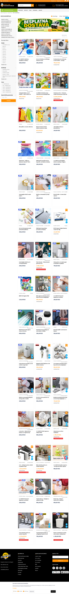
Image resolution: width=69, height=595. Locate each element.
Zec (4, 62)
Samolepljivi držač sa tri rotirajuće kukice (24, 262)
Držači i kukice (5, 24)
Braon (4, 49)
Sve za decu (37, 558)
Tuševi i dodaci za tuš (6, 30)
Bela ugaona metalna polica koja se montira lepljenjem (43, 296)
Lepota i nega (38, 556)
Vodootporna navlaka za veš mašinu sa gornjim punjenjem (26, 365)
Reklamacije (20, 562)
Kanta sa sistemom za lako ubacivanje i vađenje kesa (60, 533)
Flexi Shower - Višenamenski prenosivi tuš (43, 262)
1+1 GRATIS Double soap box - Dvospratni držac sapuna (60, 465)
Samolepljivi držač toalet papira (25, 195)
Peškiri (3, 27)
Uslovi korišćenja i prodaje (23, 556)
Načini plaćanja (21, 558)
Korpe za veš (4, 19)
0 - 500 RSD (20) (6, 84)
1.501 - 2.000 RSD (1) (7, 88)
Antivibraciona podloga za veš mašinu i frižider (42, 330)
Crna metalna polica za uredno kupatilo (24, 533)
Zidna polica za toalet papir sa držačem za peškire (60, 262)
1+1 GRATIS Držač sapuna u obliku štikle (42, 431)
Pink (4, 56)
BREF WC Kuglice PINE (24, 296)
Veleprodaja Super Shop (23, 566)
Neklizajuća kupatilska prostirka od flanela (41, 229)
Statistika (20, 591)
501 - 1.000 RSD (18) (6, 85)
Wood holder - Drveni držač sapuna (60, 195)
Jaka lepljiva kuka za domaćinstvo (58, 127)
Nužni (16, 591)
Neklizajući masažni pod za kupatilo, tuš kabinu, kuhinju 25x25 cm (43, 162)
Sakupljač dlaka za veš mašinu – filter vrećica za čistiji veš (25, 94)
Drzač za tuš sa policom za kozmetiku (42, 398)
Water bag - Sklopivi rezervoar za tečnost (58, 499)
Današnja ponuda (6, 69)
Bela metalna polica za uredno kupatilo (41, 465)
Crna (4, 51)
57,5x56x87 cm (6, 44)
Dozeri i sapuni (5, 26)
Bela (4, 46)
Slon (4, 61)
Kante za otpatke (5, 34)
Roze (4, 59)
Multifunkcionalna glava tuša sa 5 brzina (25, 330)
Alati (36, 564)
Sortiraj (60, 16)
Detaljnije (15, 588)
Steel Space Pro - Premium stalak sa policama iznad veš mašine (60, 94)
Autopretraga (54, 16)
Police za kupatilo (6, 22)
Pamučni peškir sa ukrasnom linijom (60, 330)
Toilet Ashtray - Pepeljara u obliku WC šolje (42, 499)
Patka (4, 54)
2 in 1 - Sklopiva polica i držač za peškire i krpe (26, 465)
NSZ (4, 52)
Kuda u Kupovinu (4, 12)
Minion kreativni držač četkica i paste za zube (41, 127)
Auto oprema (38, 566)
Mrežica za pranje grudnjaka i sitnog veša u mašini (26, 398)
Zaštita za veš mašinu (6, 29)
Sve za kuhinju (38, 560)
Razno (36, 570)
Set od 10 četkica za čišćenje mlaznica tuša (42, 59)
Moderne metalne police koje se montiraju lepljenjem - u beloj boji (60, 399)
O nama (19, 574)
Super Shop (10, 12)
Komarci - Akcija (6, 74)
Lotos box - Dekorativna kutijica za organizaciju (25, 431)
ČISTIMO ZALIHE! (6, 72)
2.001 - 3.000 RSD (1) (7, 90)
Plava (4, 57)
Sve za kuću (37, 562)
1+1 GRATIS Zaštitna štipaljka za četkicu (24, 59)
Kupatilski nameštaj (6, 21)
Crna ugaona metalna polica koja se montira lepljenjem (60, 364)
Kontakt (19, 572)
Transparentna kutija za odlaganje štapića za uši (42, 533)
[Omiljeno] (64, 1)
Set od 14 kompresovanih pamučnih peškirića (25, 229)
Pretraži (9, 100)
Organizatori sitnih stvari (7, 37)
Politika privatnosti (22, 564)
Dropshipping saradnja (22, 568)
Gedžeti (36, 568)
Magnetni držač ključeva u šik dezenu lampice (43, 364)
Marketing (20, 570)
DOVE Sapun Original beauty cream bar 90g (60, 229)
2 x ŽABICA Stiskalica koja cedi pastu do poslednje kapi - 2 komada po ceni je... (43, 94)
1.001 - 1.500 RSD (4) (7, 87)
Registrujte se (60, 1)
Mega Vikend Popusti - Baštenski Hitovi (9, 76)
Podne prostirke (5, 32)
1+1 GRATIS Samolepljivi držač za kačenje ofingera (59, 161)
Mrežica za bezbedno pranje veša (42, 195)
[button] (26, 5)
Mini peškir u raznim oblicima (26, 126)
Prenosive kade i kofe (6, 35)
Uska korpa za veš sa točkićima (58, 431)
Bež (4, 48)
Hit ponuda (5, 71)
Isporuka (20, 560)
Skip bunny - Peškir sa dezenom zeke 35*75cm (24, 161)
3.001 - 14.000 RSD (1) (7, 92)
